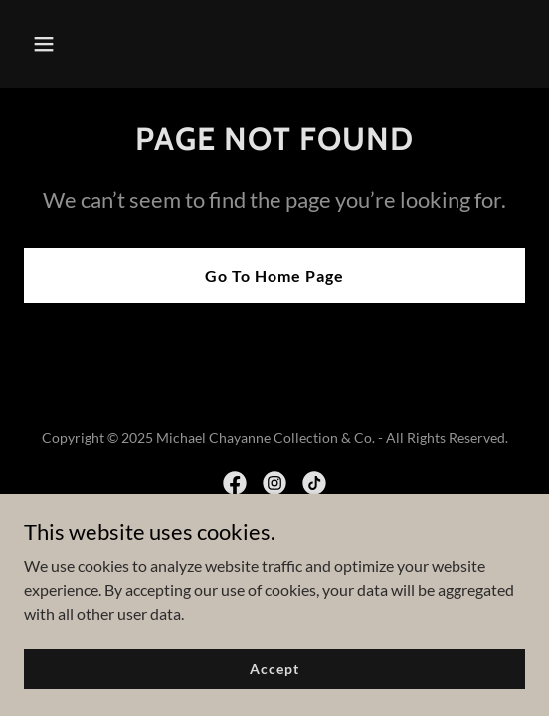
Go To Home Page (274, 276)
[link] (235, 483)
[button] (81, 44)
